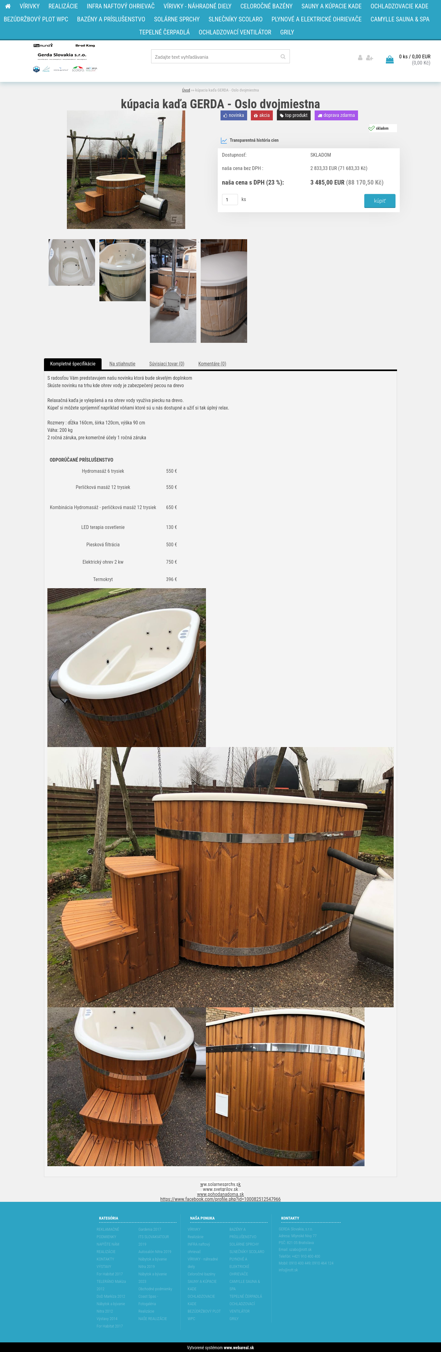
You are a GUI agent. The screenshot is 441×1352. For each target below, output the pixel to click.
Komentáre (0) (212, 362)
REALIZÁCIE (106, 1250)
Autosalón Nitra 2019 (154, 1250)
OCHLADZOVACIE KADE (201, 1299)
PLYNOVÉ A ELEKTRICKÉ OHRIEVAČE (239, 1265)
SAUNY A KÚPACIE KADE (202, 1284)
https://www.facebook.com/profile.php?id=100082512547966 (220, 1198)
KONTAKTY (105, 1258)
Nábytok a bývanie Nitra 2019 (152, 1262)
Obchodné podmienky (155, 1288)
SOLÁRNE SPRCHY (244, 1243)
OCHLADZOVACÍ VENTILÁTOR (242, 1307)
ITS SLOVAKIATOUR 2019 (153, 1239)
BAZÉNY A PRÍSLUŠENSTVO (242, 1232)
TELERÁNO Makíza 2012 (111, 1284)
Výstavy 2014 (107, 1317)
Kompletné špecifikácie (72, 362)
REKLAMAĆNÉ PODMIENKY (108, 1232)
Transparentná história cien (249, 139)
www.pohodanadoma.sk (220, 1193)
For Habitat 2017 (110, 1273)
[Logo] (64, 57)
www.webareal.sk (239, 1346)
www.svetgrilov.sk (220, 1188)
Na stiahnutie (122, 362)
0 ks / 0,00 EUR (414, 55)
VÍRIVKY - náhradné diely (203, 1262)
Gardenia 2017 (149, 1228)
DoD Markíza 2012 (111, 1295)
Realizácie (146, 1310)
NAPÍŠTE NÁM (108, 1243)
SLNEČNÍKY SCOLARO (246, 1250)
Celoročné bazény (201, 1273)
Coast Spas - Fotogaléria (148, 1299)
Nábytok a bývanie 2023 (152, 1277)
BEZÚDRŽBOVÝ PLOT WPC (204, 1314)
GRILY (233, 1317)
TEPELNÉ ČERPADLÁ (245, 1295)
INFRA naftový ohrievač (199, 1247)
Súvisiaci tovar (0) (166, 362)
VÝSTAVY (104, 1265)
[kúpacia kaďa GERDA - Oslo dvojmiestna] (126, 112)
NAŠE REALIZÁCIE (152, 1317)
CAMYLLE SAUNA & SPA (244, 1284)
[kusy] (230, 198)
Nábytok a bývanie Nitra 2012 (111, 1307)
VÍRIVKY (194, 1228)
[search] (282, 57)
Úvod (186, 89)
